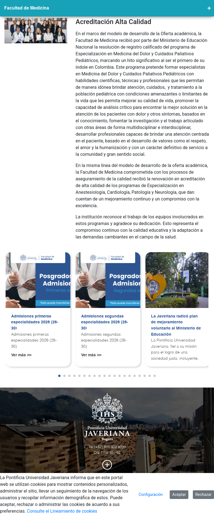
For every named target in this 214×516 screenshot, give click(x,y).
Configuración (151, 494)
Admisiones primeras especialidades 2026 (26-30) (34, 322)
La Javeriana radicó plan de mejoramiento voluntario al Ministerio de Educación (176, 325)
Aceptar (179, 494)
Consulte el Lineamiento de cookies (62, 511)
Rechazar (203, 494)
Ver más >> (21, 355)
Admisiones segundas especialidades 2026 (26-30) (104, 322)
